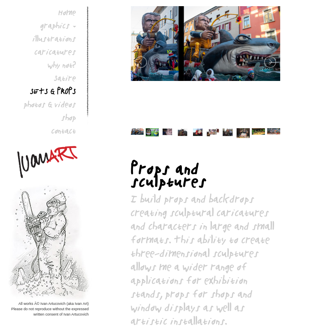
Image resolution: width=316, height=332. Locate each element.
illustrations (54, 38)
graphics (55, 25)
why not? (62, 65)
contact (63, 130)
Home (67, 12)
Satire (65, 78)
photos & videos (50, 104)
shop (68, 117)
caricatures (55, 51)
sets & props (53, 91)
